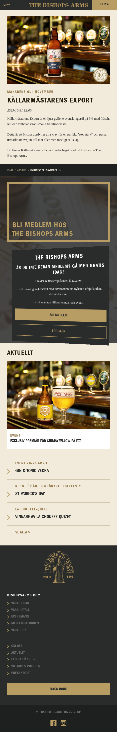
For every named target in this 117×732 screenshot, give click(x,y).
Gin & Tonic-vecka (62, 467)
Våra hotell (20, 610)
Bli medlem (58, 315)
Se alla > (22, 532)
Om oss (16, 646)
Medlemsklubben (25, 623)
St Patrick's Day (62, 490)
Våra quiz (18, 630)
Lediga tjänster (23, 659)
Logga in (58, 331)
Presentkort (21, 673)
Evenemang (20, 616)
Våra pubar (20, 603)
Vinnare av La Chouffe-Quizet (62, 513)
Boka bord (58, 689)
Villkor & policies (25, 666)
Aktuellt (18, 653)
